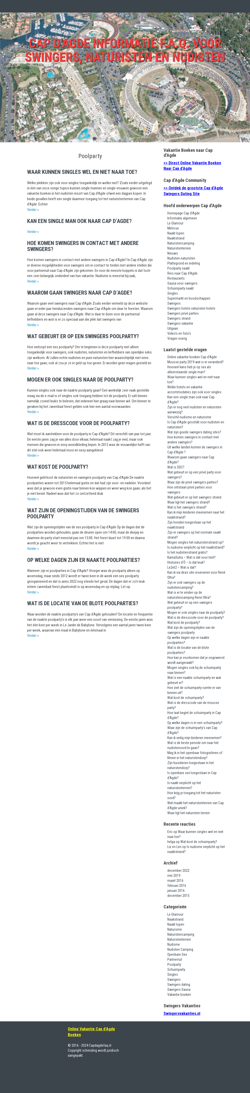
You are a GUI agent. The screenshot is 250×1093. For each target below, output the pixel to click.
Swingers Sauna (178, 990)
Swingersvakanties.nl (182, 1013)
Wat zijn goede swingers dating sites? (194, 432)
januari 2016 (176, 891)
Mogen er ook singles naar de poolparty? (80, 380)
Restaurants (176, 278)
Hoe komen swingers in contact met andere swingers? (83, 246)
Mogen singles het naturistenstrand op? (195, 542)
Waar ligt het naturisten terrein (188, 813)
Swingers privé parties (183, 313)
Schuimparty (176, 969)
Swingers (174, 303)
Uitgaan (172, 328)
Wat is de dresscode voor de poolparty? (78, 423)
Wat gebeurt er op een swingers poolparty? (83, 336)
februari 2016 (176, 886)
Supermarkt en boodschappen (188, 298)
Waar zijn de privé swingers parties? (192, 482)
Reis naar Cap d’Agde (182, 273)
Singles (172, 293)
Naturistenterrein (179, 248)
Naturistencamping (180, 243)
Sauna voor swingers (182, 283)
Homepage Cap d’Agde (183, 213)
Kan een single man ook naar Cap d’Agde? (79, 221)
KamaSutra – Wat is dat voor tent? (191, 557)
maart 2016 (175, 881)
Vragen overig (177, 338)
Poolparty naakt (178, 268)
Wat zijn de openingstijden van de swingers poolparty (83, 513)
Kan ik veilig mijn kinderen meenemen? (194, 738)
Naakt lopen (175, 233)
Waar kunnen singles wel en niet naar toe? (82, 172)
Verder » (33, 209)
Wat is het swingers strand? (187, 507)
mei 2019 (173, 876)
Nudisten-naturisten (181, 258)
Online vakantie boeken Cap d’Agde (192, 357)
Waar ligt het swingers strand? (188, 502)
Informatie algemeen (182, 218)
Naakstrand (175, 919)
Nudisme (173, 944)
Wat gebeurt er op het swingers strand (194, 497)
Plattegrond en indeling (183, 263)
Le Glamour (175, 223)
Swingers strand (178, 318)
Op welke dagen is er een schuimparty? (194, 723)
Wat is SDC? (175, 467)
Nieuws (172, 253)
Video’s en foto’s (179, 333)
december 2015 (178, 896)
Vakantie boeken (179, 995)
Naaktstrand (175, 238)
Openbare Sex (177, 954)
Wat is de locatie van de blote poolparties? (82, 603)
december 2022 (178, 871)
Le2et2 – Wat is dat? (181, 567)
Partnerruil (174, 959)
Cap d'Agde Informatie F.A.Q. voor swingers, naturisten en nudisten (125, 50)
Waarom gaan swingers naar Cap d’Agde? (79, 293)
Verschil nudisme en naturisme (189, 417)
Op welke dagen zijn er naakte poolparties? (83, 560)
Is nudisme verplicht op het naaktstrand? (196, 547)
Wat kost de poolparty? (57, 467)
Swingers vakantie (180, 323)
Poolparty (174, 964)
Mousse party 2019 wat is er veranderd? (195, 362)
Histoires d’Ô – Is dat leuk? (186, 562)
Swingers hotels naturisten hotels (191, 308)
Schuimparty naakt (180, 288)
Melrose (173, 228)
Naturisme (174, 929)
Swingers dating (178, 985)
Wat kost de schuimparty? (185, 698)
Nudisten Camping (180, 949)
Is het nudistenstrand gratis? (187, 552)
